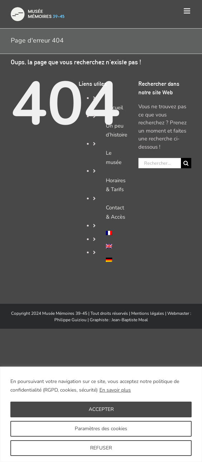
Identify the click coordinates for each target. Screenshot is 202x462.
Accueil (114, 107)
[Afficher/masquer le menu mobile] (187, 11)
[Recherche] (186, 163)
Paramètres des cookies (101, 428)
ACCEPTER (101, 409)
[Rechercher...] (159, 163)
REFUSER (101, 447)
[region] (101, 414)
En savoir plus (115, 390)
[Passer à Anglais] (117, 246)
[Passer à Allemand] (117, 260)
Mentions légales (147, 313)
